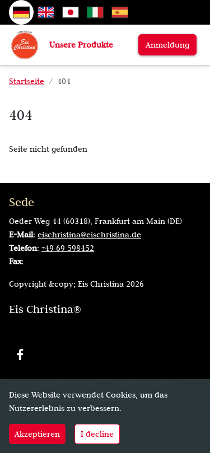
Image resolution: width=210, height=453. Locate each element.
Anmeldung (167, 45)
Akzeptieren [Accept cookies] (37, 434)
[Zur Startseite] (24, 44)
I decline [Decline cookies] (97, 434)
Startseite (26, 81)
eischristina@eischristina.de (89, 235)
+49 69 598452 (67, 248)
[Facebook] (20, 354)
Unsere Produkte (81, 45)
